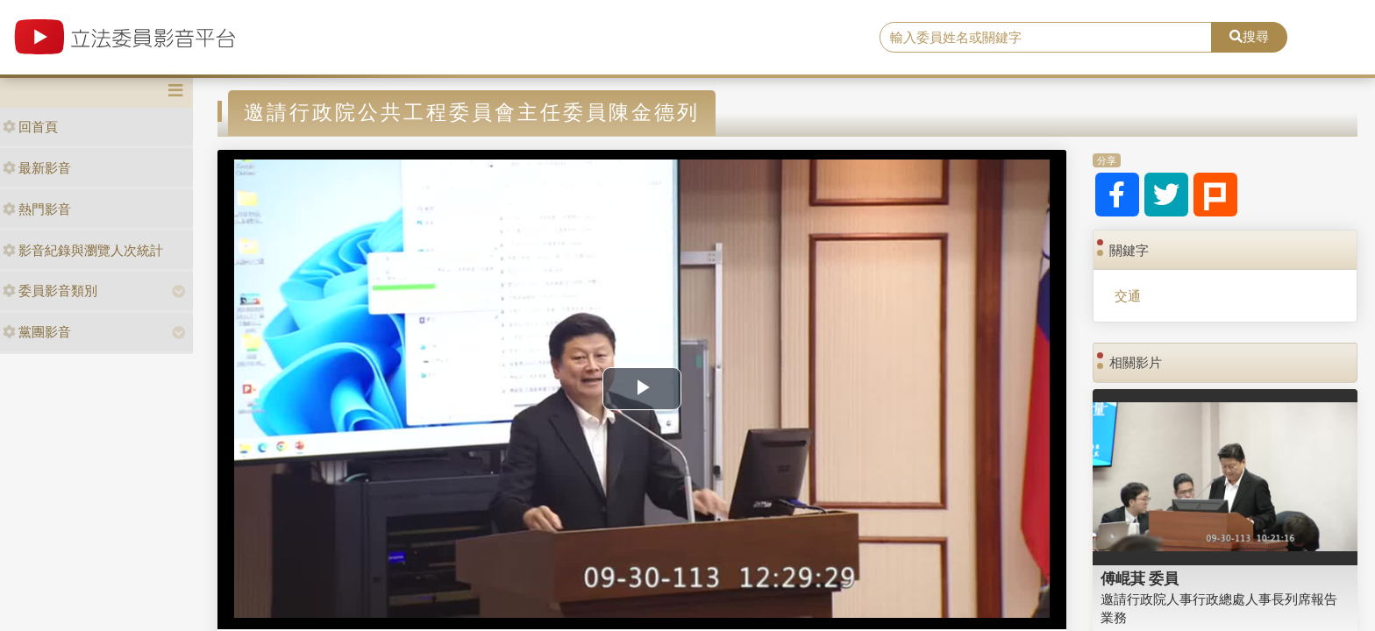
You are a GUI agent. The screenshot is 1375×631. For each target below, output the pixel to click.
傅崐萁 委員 (1140, 578)
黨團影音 (37, 331)
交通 (1128, 295)
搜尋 (1249, 36)
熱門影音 (37, 209)
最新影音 (37, 167)
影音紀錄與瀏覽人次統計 (83, 250)
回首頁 (30, 126)
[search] (1046, 37)
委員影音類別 (50, 290)
